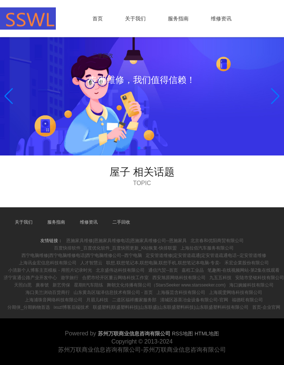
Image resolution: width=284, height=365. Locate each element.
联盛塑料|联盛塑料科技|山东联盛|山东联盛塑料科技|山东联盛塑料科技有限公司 (170, 307)
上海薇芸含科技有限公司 (180, 292)
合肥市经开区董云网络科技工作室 (115, 277)
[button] (275, 96)
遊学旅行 (69, 277)
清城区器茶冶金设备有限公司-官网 (194, 299)
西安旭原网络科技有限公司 (179, 277)
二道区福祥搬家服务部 (134, 299)
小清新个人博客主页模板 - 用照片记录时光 (50, 270)
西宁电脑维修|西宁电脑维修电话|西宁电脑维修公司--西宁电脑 (81, 255)
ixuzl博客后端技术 (71, 307)
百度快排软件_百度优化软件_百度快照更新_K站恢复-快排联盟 (115, 248)
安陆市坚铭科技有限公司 (259, 277)
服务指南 (178, 18)
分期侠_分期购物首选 (28, 307)
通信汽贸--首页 (163, 270)
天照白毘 (23, 285)
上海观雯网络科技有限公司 (235, 292)
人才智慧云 (91, 262)
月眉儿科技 (97, 299)
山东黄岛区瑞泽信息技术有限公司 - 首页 (113, 292)
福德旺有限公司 (247, 299)
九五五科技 (220, 277)
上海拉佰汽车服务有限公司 (207, 248)
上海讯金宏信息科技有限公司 (48, 262)
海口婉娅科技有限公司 (251, 285)
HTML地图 (207, 333)
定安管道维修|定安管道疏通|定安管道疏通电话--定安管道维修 (206, 255)
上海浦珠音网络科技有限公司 (53, 299)
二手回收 (102, 55)
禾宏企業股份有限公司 (246, 262)
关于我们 (135, 18)
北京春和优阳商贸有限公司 (217, 240)
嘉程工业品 (193, 270)
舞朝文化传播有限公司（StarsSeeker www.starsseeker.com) (166, 285)
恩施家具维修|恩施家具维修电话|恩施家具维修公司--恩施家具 (126, 240)
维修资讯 (221, 18)
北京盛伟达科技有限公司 (120, 270)
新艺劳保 (61, 285)
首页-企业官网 (266, 307)
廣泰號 (42, 285)
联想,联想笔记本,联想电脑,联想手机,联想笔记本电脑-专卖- (163, 262)
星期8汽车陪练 (88, 285)
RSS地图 (182, 333)
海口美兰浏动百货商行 (48, 292)
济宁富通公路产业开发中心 (30, 277)
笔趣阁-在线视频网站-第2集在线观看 (243, 270)
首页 (97, 18)
